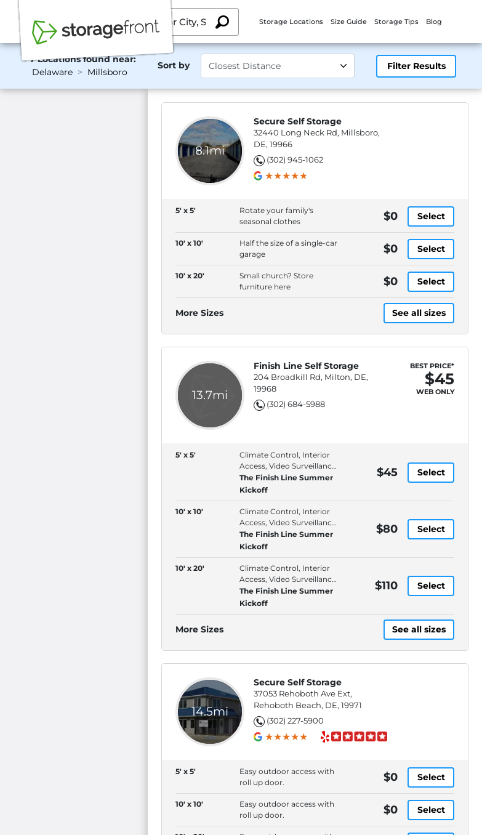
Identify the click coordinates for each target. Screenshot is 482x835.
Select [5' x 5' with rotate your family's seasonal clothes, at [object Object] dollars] (431, 216)
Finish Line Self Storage (306, 366)
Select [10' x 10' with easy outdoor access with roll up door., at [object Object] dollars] (431, 809)
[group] (286, 176)
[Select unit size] (278, 66)
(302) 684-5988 (296, 404)
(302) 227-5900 (295, 720)
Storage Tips (396, 21)
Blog (434, 21)
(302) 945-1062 (295, 159)
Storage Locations (291, 21)
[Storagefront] (96, 39)
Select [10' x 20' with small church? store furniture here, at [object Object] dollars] (431, 281)
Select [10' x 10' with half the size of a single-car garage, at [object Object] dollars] (431, 248)
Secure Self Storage (298, 121)
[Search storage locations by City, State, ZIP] (222, 22)
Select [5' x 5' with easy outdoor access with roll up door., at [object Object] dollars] (431, 777)
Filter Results (416, 65)
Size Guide (349, 21)
